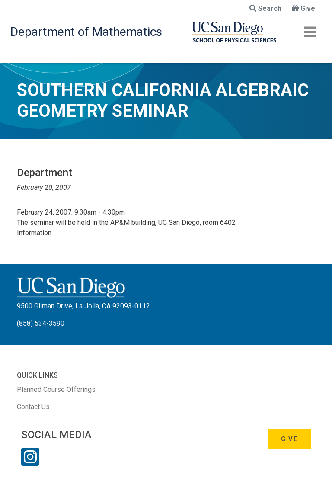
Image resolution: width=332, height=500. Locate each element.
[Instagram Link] (30, 462)
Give (303, 8)
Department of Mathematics (86, 32)
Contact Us (33, 407)
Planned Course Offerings (56, 389)
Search (265, 8)
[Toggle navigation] (310, 32)
